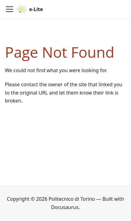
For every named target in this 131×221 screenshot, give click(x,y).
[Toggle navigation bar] (9, 9)
